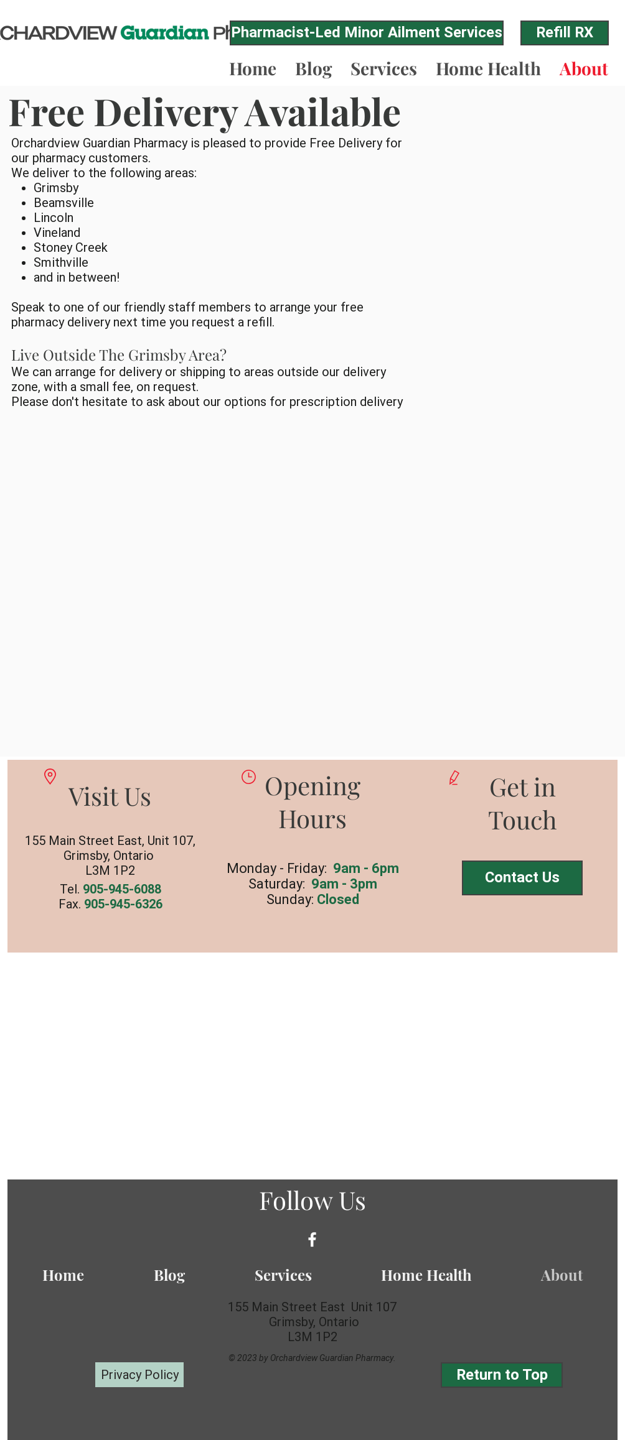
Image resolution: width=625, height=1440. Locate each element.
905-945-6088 (122, 889)
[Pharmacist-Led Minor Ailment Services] (367, 33)
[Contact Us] (522, 878)
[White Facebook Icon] (312, 1239)
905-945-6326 (123, 904)
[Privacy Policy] (139, 1374)
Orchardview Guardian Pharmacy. (333, 1358)
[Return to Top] (502, 1375)
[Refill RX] (564, 33)
